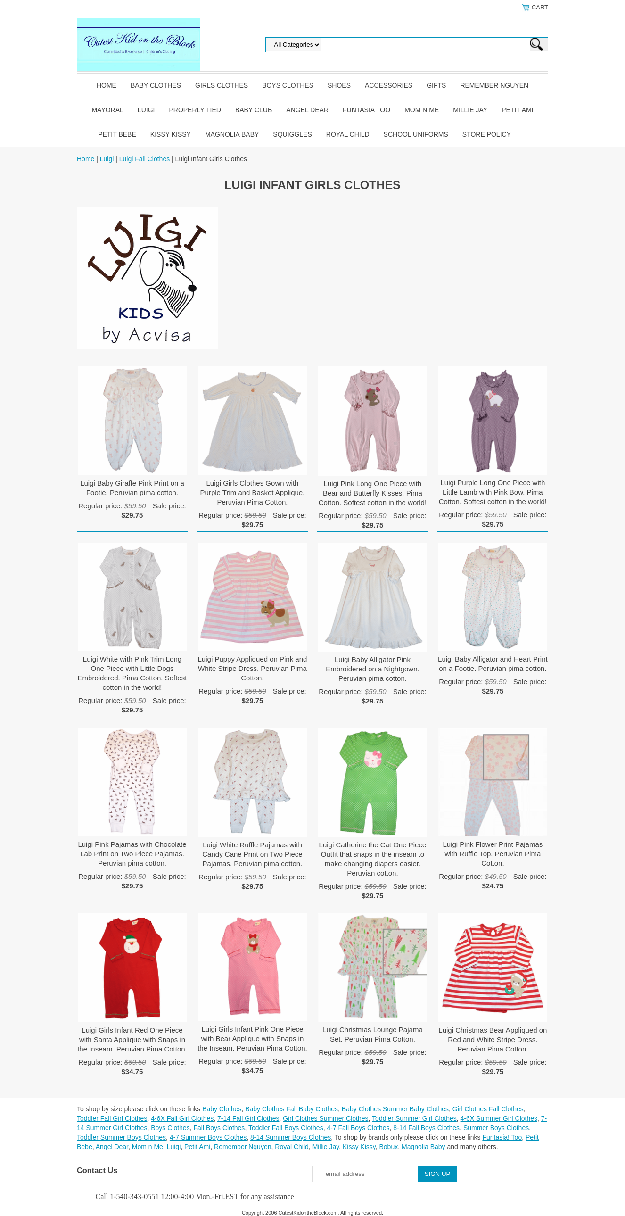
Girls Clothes (221, 85)
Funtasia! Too (502, 1137)
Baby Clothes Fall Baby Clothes (291, 1109)
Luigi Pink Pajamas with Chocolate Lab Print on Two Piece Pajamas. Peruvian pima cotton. (132, 853)
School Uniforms (416, 134)
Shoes (339, 85)
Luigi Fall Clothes (144, 159)
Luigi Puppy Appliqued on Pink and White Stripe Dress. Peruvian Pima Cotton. (252, 668)
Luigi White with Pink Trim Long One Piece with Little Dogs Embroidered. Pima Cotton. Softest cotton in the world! (132, 673)
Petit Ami (517, 110)
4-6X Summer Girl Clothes (499, 1118)
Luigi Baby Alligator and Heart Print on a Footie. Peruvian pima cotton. (493, 663)
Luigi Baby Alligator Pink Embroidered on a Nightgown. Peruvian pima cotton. (372, 668)
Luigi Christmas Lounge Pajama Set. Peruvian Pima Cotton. (372, 1034)
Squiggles (292, 134)
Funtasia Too (366, 110)
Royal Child (348, 134)
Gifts (436, 85)
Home (106, 85)
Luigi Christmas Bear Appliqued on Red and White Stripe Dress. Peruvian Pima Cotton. (492, 1039)
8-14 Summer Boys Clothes (290, 1137)
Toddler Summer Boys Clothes (121, 1137)
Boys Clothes (287, 85)
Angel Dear (307, 110)
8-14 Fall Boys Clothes (426, 1128)
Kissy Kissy (170, 134)
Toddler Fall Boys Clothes (285, 1128)
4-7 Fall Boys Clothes (358, 1128)
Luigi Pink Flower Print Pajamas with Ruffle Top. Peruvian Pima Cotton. (493, 853)
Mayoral (107, 110)
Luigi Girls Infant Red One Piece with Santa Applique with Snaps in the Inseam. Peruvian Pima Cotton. (132, 1039)
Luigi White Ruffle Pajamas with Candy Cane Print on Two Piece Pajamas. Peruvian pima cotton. (252, 854)
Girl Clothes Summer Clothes (325, 1118)
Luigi (146, 110)
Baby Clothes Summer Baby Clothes (395, 1109)
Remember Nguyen (494, 85)
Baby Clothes (156, 85)
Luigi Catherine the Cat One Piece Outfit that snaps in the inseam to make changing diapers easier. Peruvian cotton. (373, 859)
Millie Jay (470, 110)
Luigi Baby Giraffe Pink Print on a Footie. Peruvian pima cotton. (132, 487)
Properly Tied (195, 110)
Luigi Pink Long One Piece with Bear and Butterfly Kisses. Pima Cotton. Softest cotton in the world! (373, 493)
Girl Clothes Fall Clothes (488, 1109)
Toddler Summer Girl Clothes (414, 1118)
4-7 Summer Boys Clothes (208, 1137)
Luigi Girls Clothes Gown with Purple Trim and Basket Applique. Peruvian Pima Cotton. (252, 492)
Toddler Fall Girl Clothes (112, 1118)
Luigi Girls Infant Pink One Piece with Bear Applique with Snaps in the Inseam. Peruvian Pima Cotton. (252, 1038)
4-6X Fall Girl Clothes (182, 1118)
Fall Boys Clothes (219, 1128)
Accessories (388, 85)
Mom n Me (421, 110)
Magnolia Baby (232, 134)
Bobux (388, 1146)
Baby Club (253, 110)
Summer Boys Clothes (496, 1128)
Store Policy (486, 134)
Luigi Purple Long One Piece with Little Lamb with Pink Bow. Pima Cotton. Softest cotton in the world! (493, 492)
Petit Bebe (117, 134)
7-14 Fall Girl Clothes (248, 1118)
